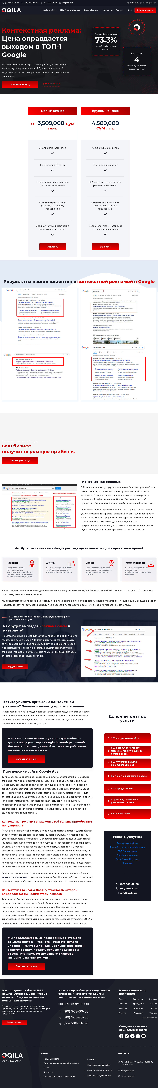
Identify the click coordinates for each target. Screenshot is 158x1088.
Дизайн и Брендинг (91, 10)
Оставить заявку (20, 84)
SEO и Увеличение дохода (70, 10)
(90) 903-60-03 (51, 83)
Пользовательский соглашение (59, 1076)
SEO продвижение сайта (125, 738)
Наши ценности (51, 1059)
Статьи (90, 1059)
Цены (130, 10)
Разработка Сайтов (127, 843)
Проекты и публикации (99, 1075)
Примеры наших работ (98, 1065)
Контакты (48, 1072)
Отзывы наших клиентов (99, 1070)
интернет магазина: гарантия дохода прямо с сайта (127, 750)
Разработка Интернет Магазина (127, 847)
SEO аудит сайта (120, 813)
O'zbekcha (134, 3)
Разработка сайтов (49, 10)
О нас (46, 1067)
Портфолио (120, 10)
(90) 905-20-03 (127, 888)
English (153, 3)
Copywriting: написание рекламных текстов (124, 801)
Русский (144, 3)
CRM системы (108, 10)
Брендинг (127, 863)
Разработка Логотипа (127, 859)
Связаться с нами (26, 759)
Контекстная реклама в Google (129, 776)
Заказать (52, 246)
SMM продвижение (122, 788)
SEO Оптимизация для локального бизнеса (124, 763)
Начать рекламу (20, 460)
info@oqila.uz (67, 3)
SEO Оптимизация (127, 851)
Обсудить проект (145, 10)
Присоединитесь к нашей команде (61, 1063)
